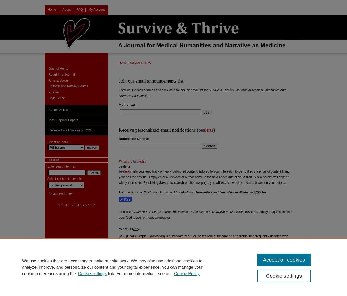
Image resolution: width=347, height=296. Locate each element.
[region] (173, 267)
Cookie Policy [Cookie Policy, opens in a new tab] (187, 273)
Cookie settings (92, 273)
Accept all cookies (284, 260)
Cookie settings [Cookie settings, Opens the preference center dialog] (284, 276)
